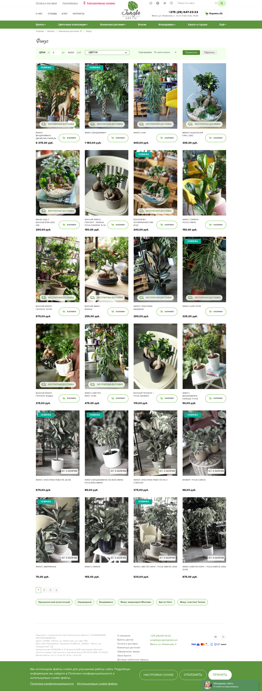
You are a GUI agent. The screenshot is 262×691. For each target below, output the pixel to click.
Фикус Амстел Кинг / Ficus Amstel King (155, 567)
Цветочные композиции (72, 24)
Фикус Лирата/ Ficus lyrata (190, 221)
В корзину (71, 138)
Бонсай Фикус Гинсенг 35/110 (44, 307)
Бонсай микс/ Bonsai (92, 307)
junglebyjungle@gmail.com (163, 640)
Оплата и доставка (46, 3)
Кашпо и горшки (197, 24)
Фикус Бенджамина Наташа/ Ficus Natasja (190, 396)
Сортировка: (145, 52)
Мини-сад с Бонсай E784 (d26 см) (45, 222)
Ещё (221, 24)
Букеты (40, 24)
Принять (220, 674)
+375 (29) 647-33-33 (183, 12)
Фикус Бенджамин (95, 133)
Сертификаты (70, 3)
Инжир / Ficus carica (194, 480)
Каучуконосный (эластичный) (54, 602)
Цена (42, 52)
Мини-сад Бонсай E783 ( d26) (192, 134)
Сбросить (209, 52)
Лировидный (85, 602)
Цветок (93, 52)
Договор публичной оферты (132, 659)
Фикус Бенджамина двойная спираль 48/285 (46, 136)
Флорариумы (166, 24)
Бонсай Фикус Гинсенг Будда (44, 394)
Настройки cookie (158, 675)
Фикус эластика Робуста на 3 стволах (150, 481)
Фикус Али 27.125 (191, 306)
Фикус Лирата (92, 567)
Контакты (78, 13)
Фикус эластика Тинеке (192, 602)
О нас (39, 13)
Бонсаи (142, 24)
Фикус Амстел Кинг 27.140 (93, 394)
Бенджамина (106, 602)
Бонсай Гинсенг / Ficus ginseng (144, 394)
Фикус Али (140, 133)
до (63, 52)
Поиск (221, 3)
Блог (65, 13)
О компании (123, 635)
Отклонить (193, 674)
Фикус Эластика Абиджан (143, 307)
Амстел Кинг (165, 602)
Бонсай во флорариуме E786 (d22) (143, 222)
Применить (191, 52)
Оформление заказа (128, 651)
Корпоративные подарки (101, 3)
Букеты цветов (125, 639)
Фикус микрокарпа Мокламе (135, 602)
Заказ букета (124, 655)
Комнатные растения (112, 24)
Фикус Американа (46, 567)
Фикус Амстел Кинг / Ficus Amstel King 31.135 (204, 568)
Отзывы (52, 13)
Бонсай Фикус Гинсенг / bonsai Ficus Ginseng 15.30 (95, 222)
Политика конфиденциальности (52, 683)
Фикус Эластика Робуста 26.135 (53, 480)
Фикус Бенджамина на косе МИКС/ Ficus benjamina (104, 481)
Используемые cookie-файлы (97, 683)
